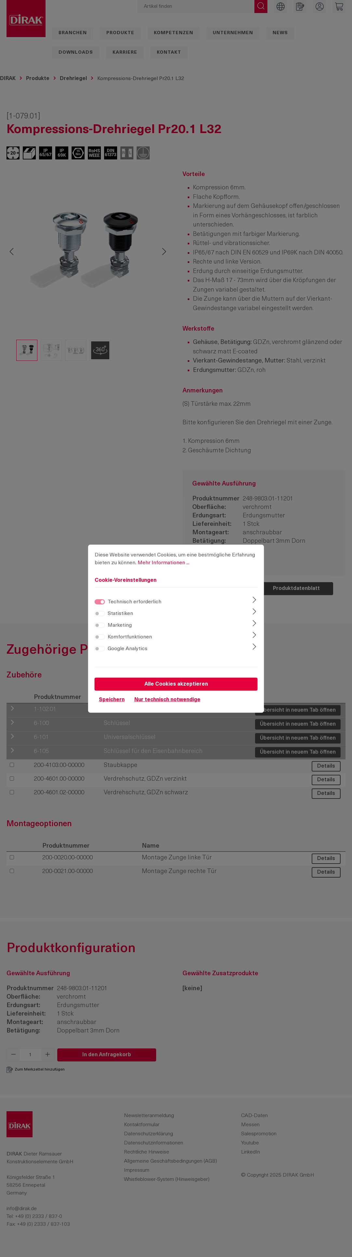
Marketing (120, 625)
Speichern (112, 699)
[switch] (100, 613)
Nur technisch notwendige (167, 699)
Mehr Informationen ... (163, 562)
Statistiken (120, 613)
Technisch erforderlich (134, 601)
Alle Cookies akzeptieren (176, 684)
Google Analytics (127, 648)
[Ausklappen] (254, 600)
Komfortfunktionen (130, 636)
